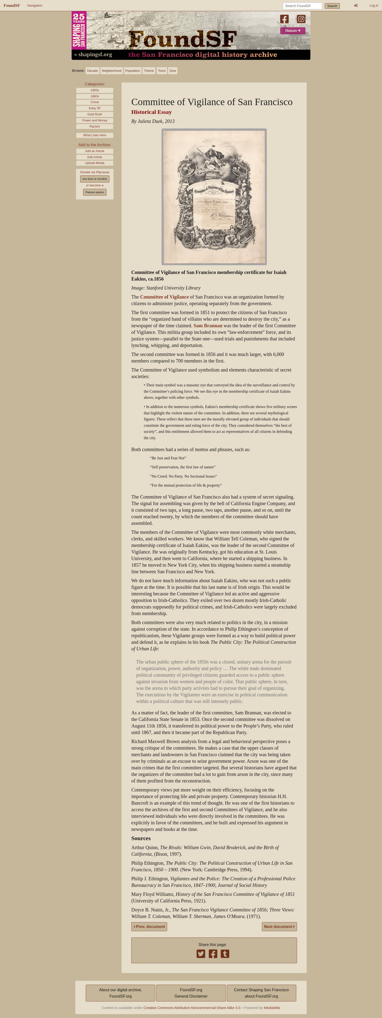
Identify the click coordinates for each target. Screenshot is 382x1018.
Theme (149, 71)
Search (332, 6)
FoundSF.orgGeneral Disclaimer (191, 993)
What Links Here (94, 135)
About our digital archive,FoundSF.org (120, 993)
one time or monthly (94, 178)
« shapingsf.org (93, 54)
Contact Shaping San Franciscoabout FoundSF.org (261, 993)
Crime (95, 102)
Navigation (34, 5)
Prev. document (149, 927)
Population (132, 71)
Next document (279, 927)
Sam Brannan (207, 325)
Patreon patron (95, 192)
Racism (95, 126)
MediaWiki (272, 1008)
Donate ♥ (292, 30)
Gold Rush (94, 114)
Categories (94, 84)
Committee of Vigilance (164, 297)
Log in (374, 5)
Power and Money (94, 120)
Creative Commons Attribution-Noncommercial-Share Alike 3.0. (192, 1008)
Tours (162, 71)
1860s (95, 96)
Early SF (95, 108)
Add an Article (95, 151)
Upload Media (95, 163)
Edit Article (94, 157)
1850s (95, 90)
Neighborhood (111, 71)
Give (173, 71)
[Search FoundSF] (302, 5)
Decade (92, 71)
